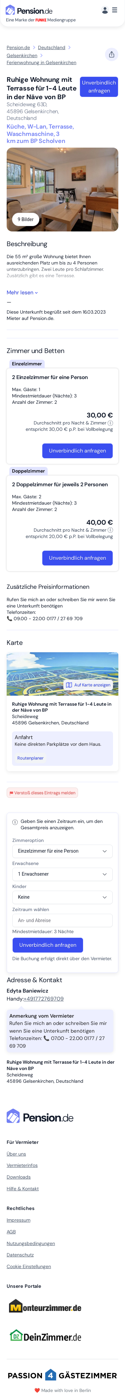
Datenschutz (20, 1255)
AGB (11, 1232)
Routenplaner (30, 758)
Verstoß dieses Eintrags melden (42, 793)
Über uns (16, 1154)
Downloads (19, 1177)
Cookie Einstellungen (29, 1266)
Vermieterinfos (22, 1165)
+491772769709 (44, 998)
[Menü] (109, 10)
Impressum (18, 1220)
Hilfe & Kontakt (23, 1189)
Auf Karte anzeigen (88, 685)
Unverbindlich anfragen (99, 86)
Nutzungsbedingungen (31, 1243)
